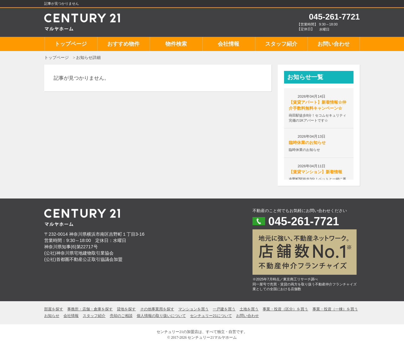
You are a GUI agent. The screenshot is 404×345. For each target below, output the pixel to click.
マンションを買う (193, 309)
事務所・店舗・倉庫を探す (90, 309)
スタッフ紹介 (281, 44)
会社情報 (228, 44)
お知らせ (51, 316)
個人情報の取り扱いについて (161, 316)
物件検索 (176, 44)
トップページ (71, 44)
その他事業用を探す (157, 309)
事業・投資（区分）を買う (285, 309)
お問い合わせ (334, 44)
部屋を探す (53, 309)
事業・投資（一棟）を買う (335, 309)
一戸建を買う (224, 309)
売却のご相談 (121, 316)
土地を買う (249, 309)
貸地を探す (126, 309)
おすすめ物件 (123, 44)
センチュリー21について (211, 316)
